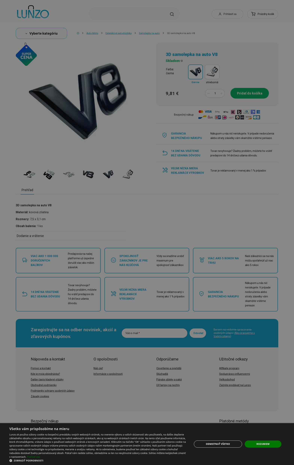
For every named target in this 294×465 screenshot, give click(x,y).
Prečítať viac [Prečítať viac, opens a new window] (33, 456)
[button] (98, 460)
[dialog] (147, 444)
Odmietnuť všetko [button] (218, 444)
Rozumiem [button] (263, 444)
